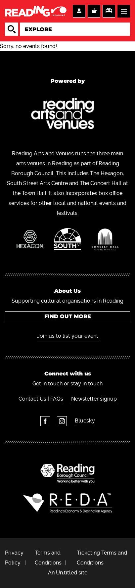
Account (79, 11)
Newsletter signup (94, 399)
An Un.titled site (67, 572)
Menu (123, 11)
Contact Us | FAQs (41, 399)
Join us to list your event (67, 336)
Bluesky (85, 420)
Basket (94, 11)
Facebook (45, 421)
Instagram (62, 421)
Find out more (67, 316)
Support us (109, 11)
